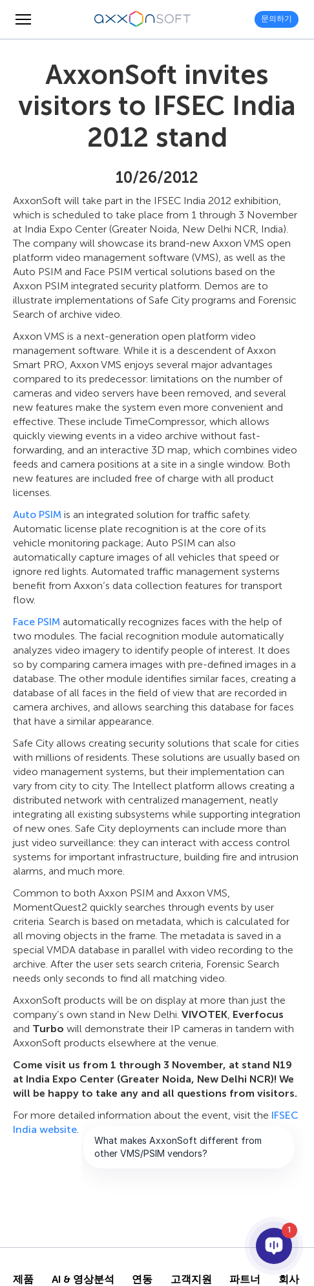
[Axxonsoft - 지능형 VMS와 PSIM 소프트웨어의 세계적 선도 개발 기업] (142, 19)
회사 (288, 1279)
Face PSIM (36, 622)
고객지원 (191, 1279)
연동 (142, 1279)
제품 (23, 1279)
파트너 (244, 1279)
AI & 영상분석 (83, 1279)
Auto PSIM (37, 514)
